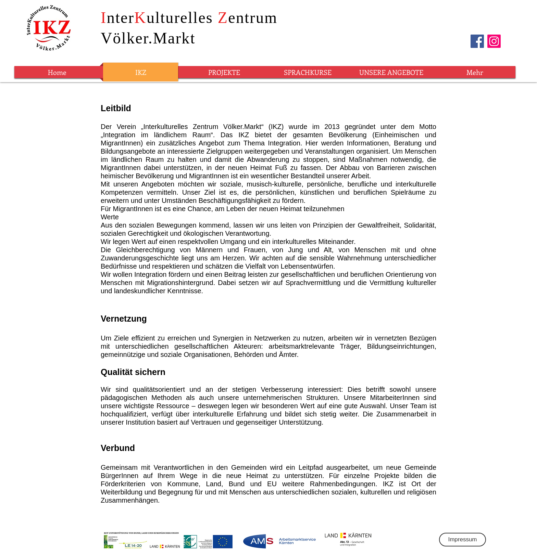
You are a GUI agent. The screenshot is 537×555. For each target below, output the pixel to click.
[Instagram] (494, 41)
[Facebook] (477, 41)
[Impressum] (462, 539)
